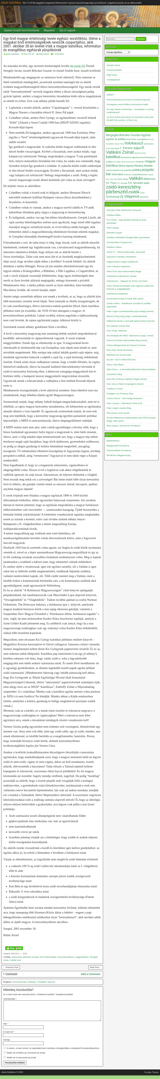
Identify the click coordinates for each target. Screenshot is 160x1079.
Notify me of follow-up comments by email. (26, 1056)
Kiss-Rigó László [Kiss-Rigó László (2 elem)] (119, 162)
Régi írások (44, 54)
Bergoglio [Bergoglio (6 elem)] (112, 135)
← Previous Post (10, 967)
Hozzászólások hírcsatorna (119, 450)
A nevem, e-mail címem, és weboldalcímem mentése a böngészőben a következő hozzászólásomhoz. (53, 1052)
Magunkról (49, 30)
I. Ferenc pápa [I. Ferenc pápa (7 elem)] (130, 148)
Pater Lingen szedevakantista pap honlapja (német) (130, 311)
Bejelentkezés (113, 441)
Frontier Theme (151, 1076)
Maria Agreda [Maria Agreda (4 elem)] (126, 165)
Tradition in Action (115, 389)
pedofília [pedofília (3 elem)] (128, 170)
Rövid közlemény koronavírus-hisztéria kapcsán (128, 99)
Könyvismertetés (114, 70)
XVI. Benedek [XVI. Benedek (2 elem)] (122, 183)
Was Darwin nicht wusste (118, 413)
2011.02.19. (29, 54)
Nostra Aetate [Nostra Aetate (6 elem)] (143, 165)
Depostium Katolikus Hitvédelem (121, 257)
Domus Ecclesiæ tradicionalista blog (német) (127, 340)
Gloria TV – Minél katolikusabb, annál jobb (126, 252)
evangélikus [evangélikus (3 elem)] (142, 139)
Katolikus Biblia (114, 215)
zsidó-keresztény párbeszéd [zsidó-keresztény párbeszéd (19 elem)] (123, 189)
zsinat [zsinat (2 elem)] (142, 193)
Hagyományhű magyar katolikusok (122, 262)
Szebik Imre (15, 960)
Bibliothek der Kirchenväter (119, 355)
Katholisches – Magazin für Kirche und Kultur (127, 281)
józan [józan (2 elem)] (144, 153)
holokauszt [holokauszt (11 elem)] (134, 143)
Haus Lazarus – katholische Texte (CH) (124, 403)
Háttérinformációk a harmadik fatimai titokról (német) (130, 321)
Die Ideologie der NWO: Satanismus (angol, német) (130, 335)
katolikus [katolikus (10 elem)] (113, 157)
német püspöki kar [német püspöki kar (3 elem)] (114, 170)
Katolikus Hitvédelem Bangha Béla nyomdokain (128, 237)
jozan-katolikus (12, 54)
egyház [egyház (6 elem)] (146, 135)
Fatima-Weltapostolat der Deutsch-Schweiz (126, 345)
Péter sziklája (113, 228)
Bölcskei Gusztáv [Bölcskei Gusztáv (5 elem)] (130, 135)
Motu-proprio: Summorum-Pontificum (123, 425)
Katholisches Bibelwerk (117, 294)
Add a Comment (90, 974)
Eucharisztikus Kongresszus (119, 242)
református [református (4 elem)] (117, 174)
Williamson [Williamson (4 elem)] (150, 179)
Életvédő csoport (114, 232)
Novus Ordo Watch (115, 364)
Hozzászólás (9, 999)
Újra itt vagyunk (67, 30)
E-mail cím (8, 1035)
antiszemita (16, 957)
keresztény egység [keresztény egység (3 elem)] (130, 157)
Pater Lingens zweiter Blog (119, 408)
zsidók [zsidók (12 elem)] (134, 192)
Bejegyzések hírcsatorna (118, 445)
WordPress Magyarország (118, 455)
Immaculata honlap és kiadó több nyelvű (125, 298)
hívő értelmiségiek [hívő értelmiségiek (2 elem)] (113, 148)
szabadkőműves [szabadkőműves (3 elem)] (140, 174)
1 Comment (58, 54)
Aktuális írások (113, 65)
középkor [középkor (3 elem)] (140, 161)
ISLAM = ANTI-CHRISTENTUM (121, 360)
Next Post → (96, 967)
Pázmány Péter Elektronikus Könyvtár (124, 210)
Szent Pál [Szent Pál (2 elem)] (113, 179)
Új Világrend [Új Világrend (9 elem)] (129, 196)
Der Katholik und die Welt (118, 326)
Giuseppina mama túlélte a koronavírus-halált (127, 104)
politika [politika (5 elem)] (136, 170)
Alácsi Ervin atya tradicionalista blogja (124, 271)
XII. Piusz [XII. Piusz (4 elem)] (111, 183)
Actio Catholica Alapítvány (118, 266)
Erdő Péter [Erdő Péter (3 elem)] (131, 139)
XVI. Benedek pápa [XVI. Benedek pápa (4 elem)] (138, 183)
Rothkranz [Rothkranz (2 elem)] (128, 175)
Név (5, 1027)
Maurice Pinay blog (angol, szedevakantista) (127, 316)
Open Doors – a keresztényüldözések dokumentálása (131, 369)
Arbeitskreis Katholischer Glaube (122, 276)
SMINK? (110, 95)
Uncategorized (113, 79)
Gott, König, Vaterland (117, 330)
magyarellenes (82, 957)
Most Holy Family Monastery (120, 350)
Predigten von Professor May (120, 393)
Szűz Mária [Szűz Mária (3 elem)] (123, 179)
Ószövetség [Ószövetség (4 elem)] (112, 196)
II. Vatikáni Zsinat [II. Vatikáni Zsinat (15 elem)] (125, 150)
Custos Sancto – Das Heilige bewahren (124, 398)
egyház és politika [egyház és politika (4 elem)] (116, 139)
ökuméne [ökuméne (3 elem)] (144, 197)
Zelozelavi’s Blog (114, 374)
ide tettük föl (77, 66)
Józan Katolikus (11, 2)
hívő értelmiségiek (48, 957)
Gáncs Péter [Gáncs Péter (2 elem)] (119, 144)
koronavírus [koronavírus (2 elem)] (130, 162)
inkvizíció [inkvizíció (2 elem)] (137, 153)
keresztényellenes (66, 957)
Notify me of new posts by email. (21, 1061)
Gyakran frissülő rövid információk (21, 30)
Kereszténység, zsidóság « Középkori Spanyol (34, 982)
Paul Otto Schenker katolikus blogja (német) (127, 379)
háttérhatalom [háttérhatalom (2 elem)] (149, 144)
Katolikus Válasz (114, 247)
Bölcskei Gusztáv (31, 957)
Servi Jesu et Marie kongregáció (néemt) (125, 384)
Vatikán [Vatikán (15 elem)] (136, 178)
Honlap (6, 1043)
